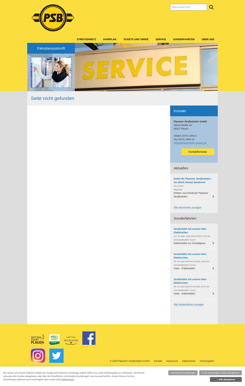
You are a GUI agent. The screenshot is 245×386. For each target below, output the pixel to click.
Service (161, 39)
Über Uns (208, 39)
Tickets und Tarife (136, 39)
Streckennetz (86, 39)
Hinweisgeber (207, 361)
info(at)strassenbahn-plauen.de (190, 143)
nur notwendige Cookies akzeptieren (220, 373)
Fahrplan (109, 39)
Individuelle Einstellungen (182, 373)
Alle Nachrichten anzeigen (187, 207)
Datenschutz (188, 361)
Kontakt (158, 361)
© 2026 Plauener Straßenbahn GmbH (130, 361)
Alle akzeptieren (226, 379)
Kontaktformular (198, 151)
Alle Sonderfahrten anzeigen (189, 304)
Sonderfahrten (184, 39)
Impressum (172, 361)
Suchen (211, 7)
